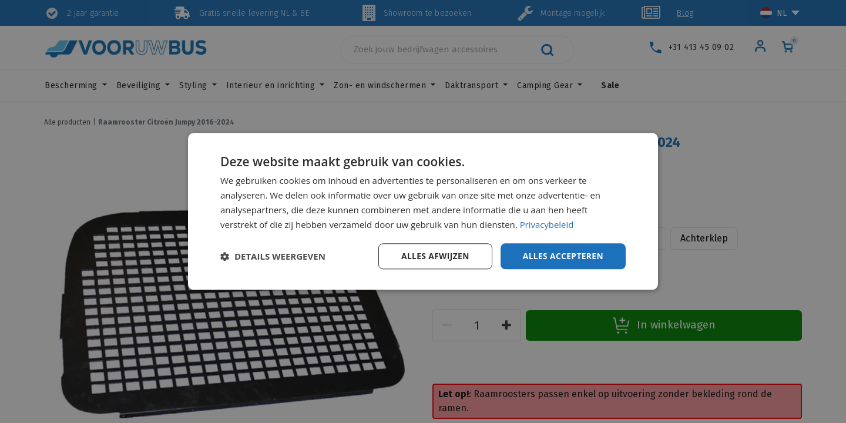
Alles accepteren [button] (562, 255)
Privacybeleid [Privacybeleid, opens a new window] (547, 224)
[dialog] (423, 211)
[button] (272, 256)
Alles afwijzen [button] (433, 255)
